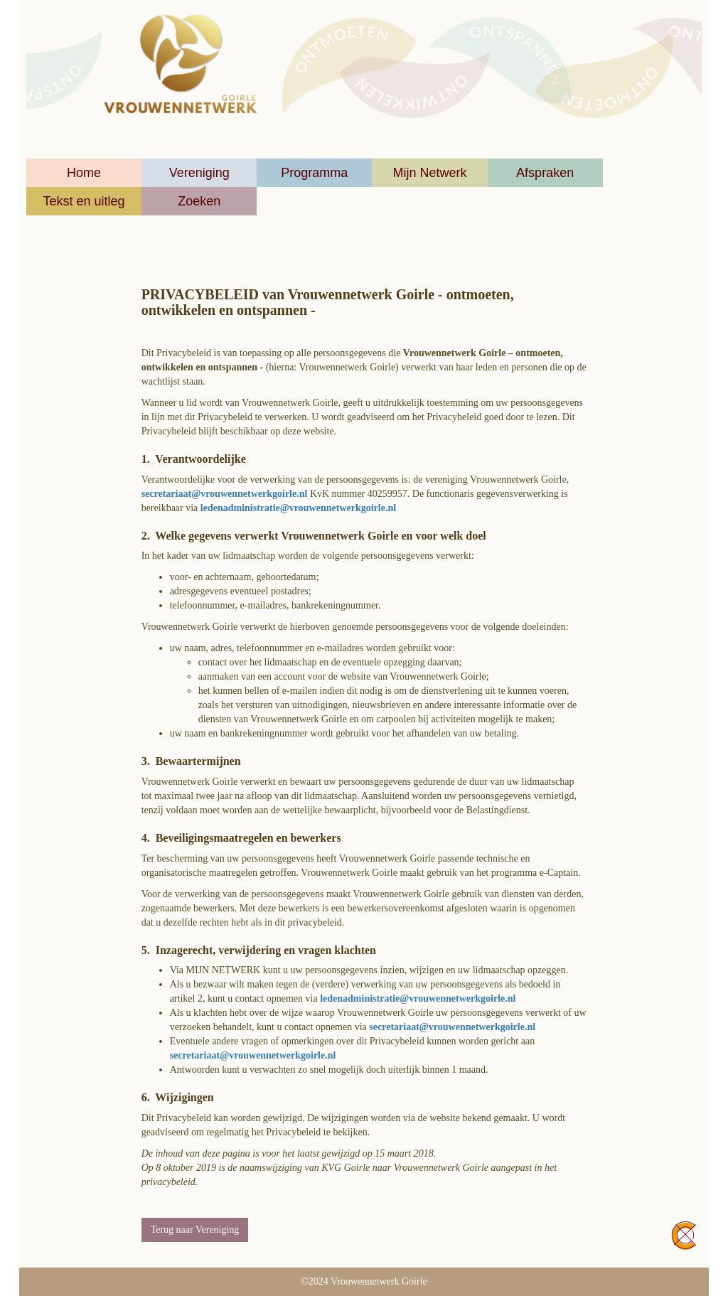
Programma (314, 173)
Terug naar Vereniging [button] (195, 1229)
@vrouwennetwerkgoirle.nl (224, 493)
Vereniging (199, 173)
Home (84, 173)
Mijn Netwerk (429, 173)
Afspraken (545, 173)
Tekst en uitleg (84, 201)
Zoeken (199, 201)
